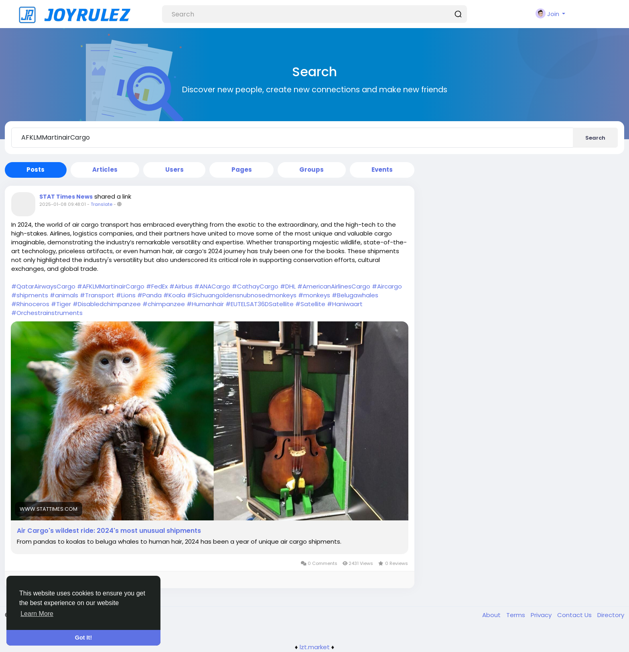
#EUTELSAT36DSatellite (259, 304)
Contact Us (575, 615)
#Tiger (61, 304)
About (492, 615)
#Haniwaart (345, 304)
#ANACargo (212, 286)
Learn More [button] (36, 613)
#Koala (174, 295)
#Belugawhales (355, 295)
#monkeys (314, 295)
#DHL (288, 286)
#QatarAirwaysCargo (43, 286)
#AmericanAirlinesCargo (333, 286)
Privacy (542, 615)
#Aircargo (387, 286)
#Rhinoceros (30, 304)
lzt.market (315, 647)
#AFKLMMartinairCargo (110, 286)
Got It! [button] (83, 637)
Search (595, 138)
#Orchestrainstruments (47, 313)
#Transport (97, 295)
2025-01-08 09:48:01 (62, 204)
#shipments (29, 295)
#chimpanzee (163, 304)
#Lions (126, 295)
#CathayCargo (255, 286)
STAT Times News (66, 197)
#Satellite (310, 304)
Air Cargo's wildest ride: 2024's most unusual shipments (109, 530)
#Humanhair (205, 304)
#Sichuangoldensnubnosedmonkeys (241, 295)
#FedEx (157, 286)
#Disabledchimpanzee (107, 304)
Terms (516, 615)
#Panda (149, 295)
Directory (610, 615)
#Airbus (181, 286)
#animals (64, 295)
